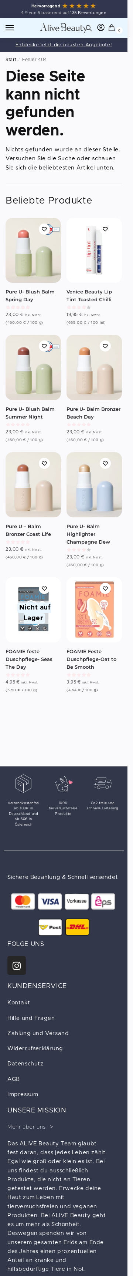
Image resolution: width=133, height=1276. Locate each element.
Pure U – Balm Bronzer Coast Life (28, 530)
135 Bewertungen (88, 13)
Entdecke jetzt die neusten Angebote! (64, 45)
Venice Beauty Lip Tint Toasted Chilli (89, 295)
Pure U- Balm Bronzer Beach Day (93, 413)
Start (11, 59)
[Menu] (17, 28)
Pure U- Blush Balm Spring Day (30, 295)
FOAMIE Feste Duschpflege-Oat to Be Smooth (91, 659)
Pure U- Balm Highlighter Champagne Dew (88, 534)
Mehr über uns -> (30, 1127)
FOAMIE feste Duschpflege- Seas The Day (29, 659)
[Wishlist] (44, 229)
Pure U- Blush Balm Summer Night (30, 413)
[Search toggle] (88, 28)
